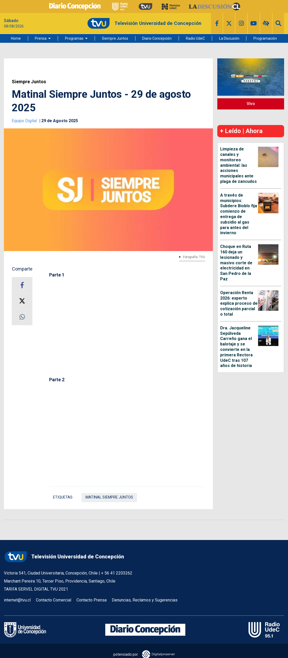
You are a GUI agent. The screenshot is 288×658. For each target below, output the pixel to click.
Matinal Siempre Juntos (109, 497)
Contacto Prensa (91, 600)
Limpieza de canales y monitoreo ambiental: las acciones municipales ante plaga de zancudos (238, 165)
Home (16, 38)
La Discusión (229, 38)
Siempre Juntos (115, 38)
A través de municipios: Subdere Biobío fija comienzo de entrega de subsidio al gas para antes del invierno (238, 214)
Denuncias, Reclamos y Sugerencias (145, 600)
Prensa (41, 38)
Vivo (251, 103)
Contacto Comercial (53, 600)
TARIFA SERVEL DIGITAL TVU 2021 (36, 589)
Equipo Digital (25, 120)
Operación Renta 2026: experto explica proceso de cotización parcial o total (239, 303)
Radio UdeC (195, 38)
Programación (265, 38)
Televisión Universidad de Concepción (64, 556)
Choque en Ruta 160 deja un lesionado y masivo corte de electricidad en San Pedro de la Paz (236, 262)
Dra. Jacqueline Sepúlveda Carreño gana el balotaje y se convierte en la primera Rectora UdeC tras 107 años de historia (236, 346)
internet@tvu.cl (17, 600)
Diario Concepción (157, 38)
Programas (74, 38)
